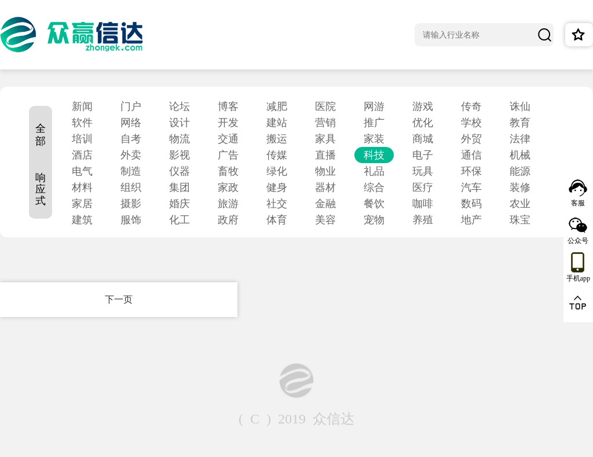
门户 (130, 106)
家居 (82, 203)
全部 (40, 135)
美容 (325, 220)
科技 (374, 155)
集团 (179, 187)
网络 (130, 122)
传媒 (276, 155)
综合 (374, 187)
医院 (325, 106)
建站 (276, 122)
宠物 (374, 220)
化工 (179, 220)
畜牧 (228, 171)
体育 (276, 220)
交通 (228, 139)
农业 (520, 203)
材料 (82, 187)
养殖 (422, 220)
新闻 (82, 106)
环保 (471, 171)
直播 (325, 155)
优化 (422, 122)
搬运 (276, 139)
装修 (520, 187)
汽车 (471, 187)
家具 (325, 139)
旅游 (228, 203)
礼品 (374, 171)
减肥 (276, 106)
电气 (82, 171)
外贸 (471, 139)
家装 (374, 139)
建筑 (82, 220)
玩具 (422, 171)
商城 (422, 139)
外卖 (130, 155)
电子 (422, 155)
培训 (82, 139)
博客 (228, 106)
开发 (228, 122)
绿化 (276, 171)
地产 (471, 220)
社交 (276, 203)
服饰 (130, 220)
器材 (325, 187)
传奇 (471, 106)
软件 (82, 122)
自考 (130, 139)
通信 (471, 155)
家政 (228, 187)
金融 (325, 203)
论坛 (179, 106)
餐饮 (374, 203)
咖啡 (422, 203)
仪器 (179, 171)
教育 (520, 122)
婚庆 (179, 203)
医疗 (422, 187)
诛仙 (520, 106)
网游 (374, 106)
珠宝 (520, 220)
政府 (228, 220)
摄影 (130, 203)
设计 (179, 122)
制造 (130, 171)
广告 (228, 155)
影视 (179, 155)
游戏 (422, 106)
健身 (276, 187)
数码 (471, 203)
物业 (325, 171)
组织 (130, 187)
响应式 (40, 189)
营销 (325, 122)
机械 (520, 155)
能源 (520, 171)
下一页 (119, 299)
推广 (374, 122)
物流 (179, 139)
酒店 (82, 155)
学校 (471, 122)
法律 (520, 139)
